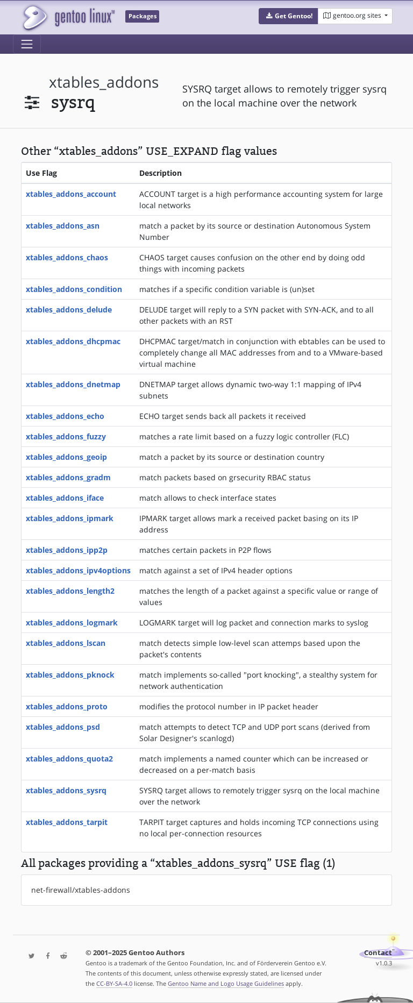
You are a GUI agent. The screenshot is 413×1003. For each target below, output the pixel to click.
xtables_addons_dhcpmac (73, 341)
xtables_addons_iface (65, 498)
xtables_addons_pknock (70, 675)
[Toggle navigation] (27, 44)
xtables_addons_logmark (72, 622)
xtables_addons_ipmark (69, 518)
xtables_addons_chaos (67, 257)
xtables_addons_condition (74, 289)
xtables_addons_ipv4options (78, 570)
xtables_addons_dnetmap (73, 384)
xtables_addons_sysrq (66, 790)
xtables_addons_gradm (68, 477)
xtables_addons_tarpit (67, 822)
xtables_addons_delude (69, 309)
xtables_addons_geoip (66, 457)
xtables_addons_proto (67, 706)
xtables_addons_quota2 (69, 758)
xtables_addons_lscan (65, 643)
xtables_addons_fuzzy (66, 436)
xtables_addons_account (71, 194)
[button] (288, 16)
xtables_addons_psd (63, 727)
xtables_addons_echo (65, 416)
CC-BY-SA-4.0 (114, 983)
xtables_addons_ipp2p (67, 550)
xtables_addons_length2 (70, 591)
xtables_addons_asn (62, 225)
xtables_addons (104, 82)
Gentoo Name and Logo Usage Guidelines (226, 983)
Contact (378, 952)
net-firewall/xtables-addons (80, 890)
